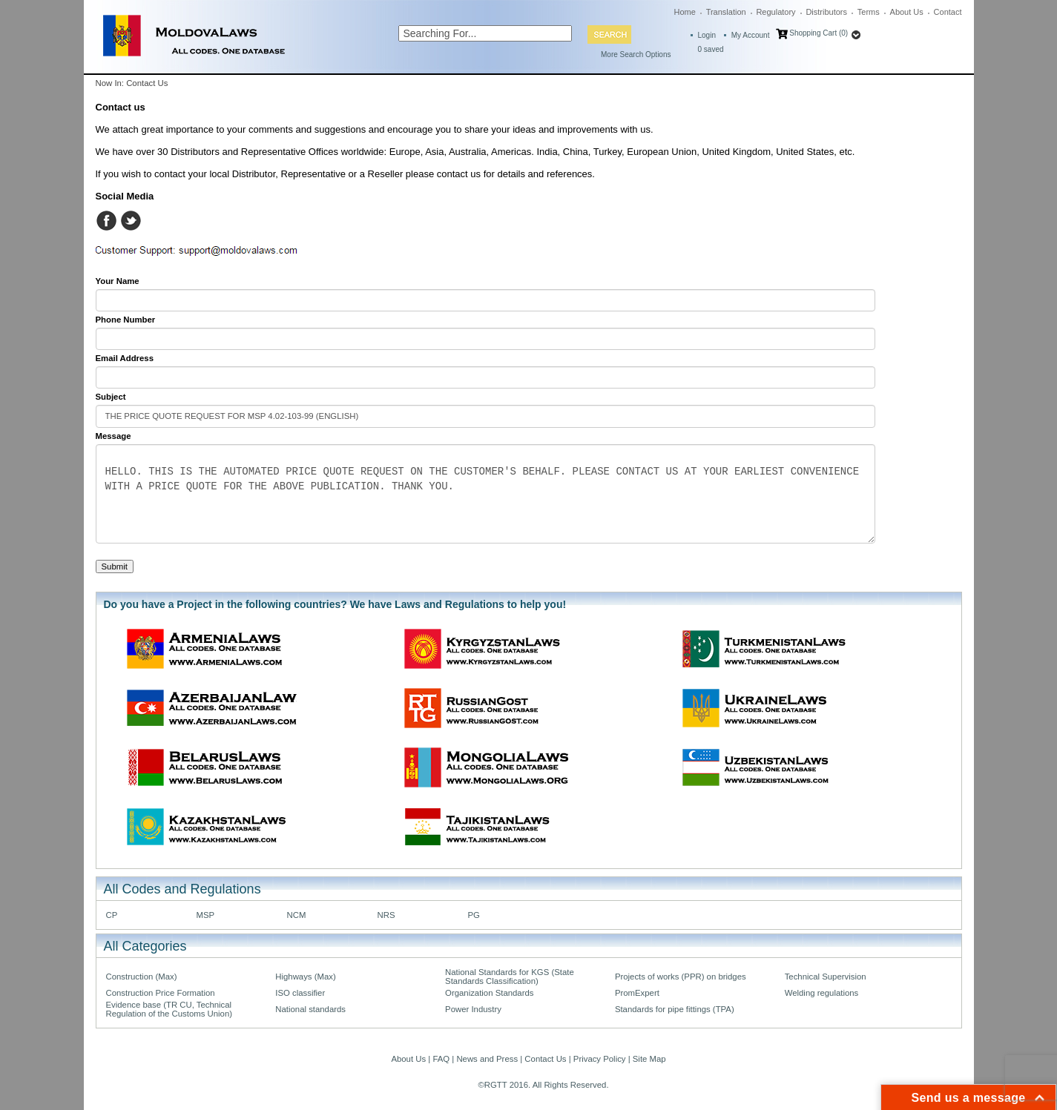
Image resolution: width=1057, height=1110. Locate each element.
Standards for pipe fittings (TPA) (674, 1009)
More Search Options (636, 54)
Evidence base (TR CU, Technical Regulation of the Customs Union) (169, 1009)
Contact (948, 11)
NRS (386, 915)
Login (707, 35)
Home (685, 11)
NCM (296, 915)
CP (112, 915)
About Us (906, 11)
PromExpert (637, 992)
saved (711, 49)
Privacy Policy (599, 1058)
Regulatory (775, 11)
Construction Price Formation (160, 992)
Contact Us (545, 1058)
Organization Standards (489, 992)
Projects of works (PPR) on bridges (680, 976)
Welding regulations (822, 992)
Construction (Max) (141, 976)
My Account (750, 35)
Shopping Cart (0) (818, 33)
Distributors (826, 11)
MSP (206, 915)
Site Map (649, 1058)
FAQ (441, 1058)
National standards (310, 1009)
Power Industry (473, 1009)
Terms (868, 11)
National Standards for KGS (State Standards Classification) (509, 976)
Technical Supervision (825, 976)
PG (474, 915)
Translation (726, 11)
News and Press (487, 1058)
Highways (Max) (305, 976)
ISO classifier (300, 992)
